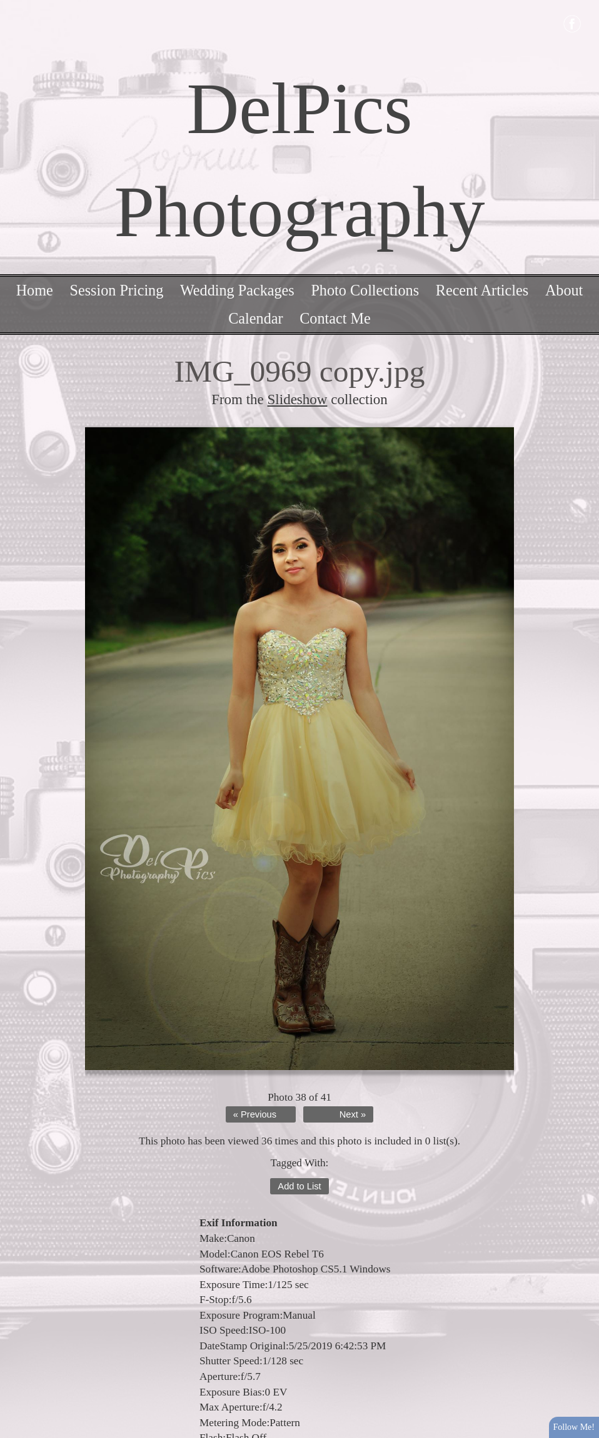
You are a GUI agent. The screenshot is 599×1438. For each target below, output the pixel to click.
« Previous (254, 1114)
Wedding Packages (237, 290)
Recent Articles (482, 290)
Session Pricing (116, 290)
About (564, 290)
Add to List (299, 1186)
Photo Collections (365, 290)
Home (34, 290)
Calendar (255, 318)
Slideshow (298, 399)
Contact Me (335, 318)
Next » (353, 1114)
